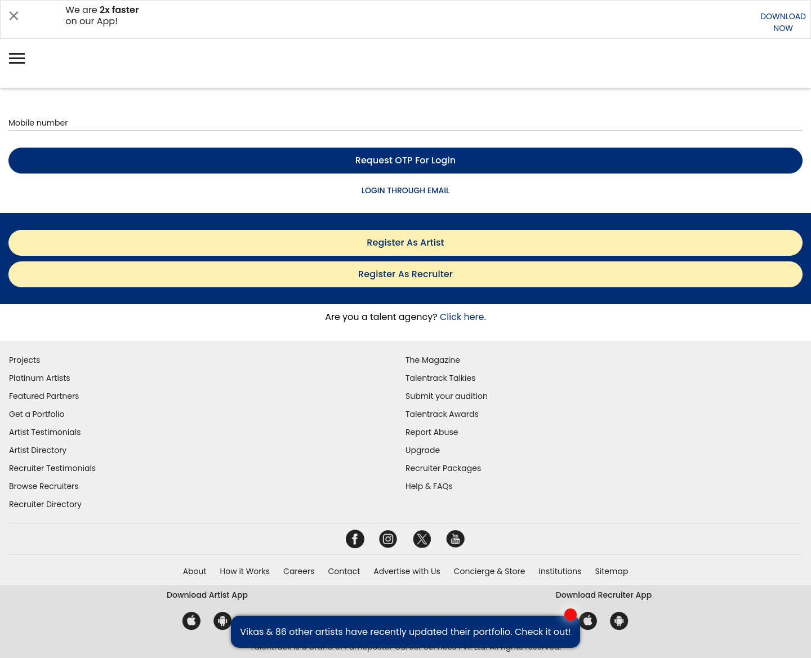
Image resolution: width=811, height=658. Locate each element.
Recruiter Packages (443, 468)
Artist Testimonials (45, 432)
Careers (298, 571)
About (195, 571)
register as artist (405, 242)
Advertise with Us (406, 571)
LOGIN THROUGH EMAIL (405, 190)
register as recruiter (405, 274)
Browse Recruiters (44, 486)
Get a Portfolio (36, 414)
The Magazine (433, 359)
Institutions (559, 571)
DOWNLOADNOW (783, 22)
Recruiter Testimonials (52, 468)
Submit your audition (447, 396)
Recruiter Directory (45, 504)
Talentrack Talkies (440, 378)
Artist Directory (37, 450)
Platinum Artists (39, 378)
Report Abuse (432, 432)
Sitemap (612, 571)
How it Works (245, 571)
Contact (344, 571)
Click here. (463, 316)
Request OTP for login (405, 160)
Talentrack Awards (442, 414)
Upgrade (423, 450)
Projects (24, 359)
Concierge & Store (489, 571)
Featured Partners (44, 396)
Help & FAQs (429, 486)
